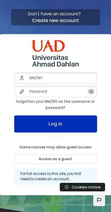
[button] (99, 200)
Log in (55, 123)
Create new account (55, 20)
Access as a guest (55, 158)
